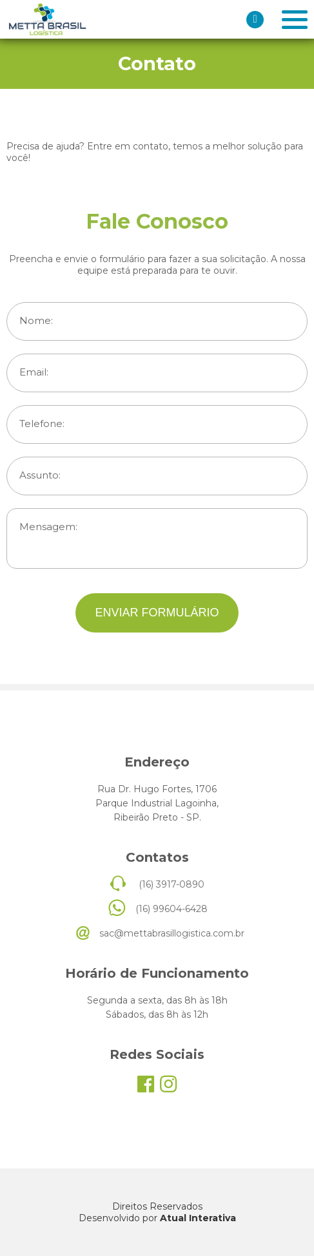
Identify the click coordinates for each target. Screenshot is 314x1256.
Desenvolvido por (157, 1218)
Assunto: (40, 475)
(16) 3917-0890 (171, 884)
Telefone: (41, 424)
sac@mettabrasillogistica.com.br (171, 933)
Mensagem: (48, 527)
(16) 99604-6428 (171, 909)
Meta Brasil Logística (46, 19)
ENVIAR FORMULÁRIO (157, 612)
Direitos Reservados (157, 1206)
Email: (33, 372)
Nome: (36, 321)
